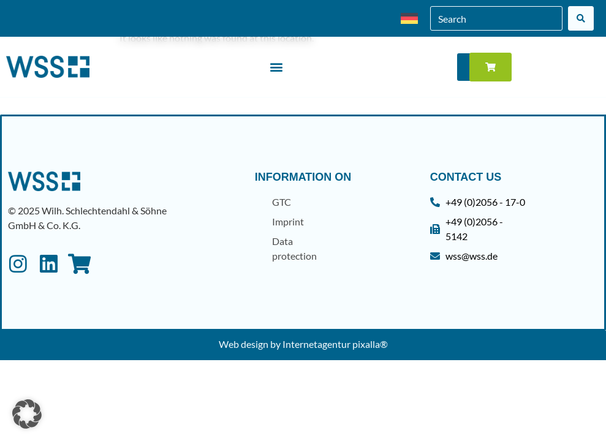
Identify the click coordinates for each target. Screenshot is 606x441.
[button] (276, 67)
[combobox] (496, 18)
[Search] (581, 18)
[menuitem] (409, 18)
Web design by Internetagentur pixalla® (303, 344)
